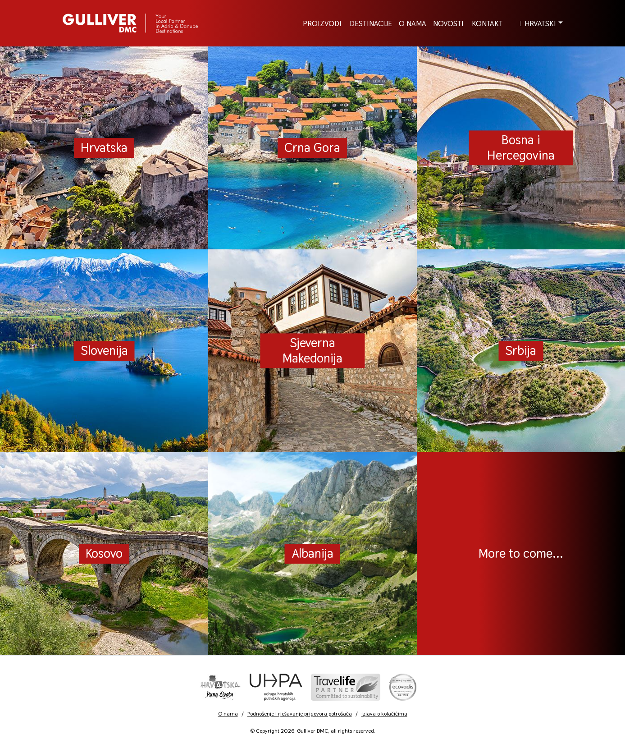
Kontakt (487, 23)
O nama (228, 713)
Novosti (448, 23)
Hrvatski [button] (538, 23)
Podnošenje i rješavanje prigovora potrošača (299, 713)
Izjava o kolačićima (384, 713)
